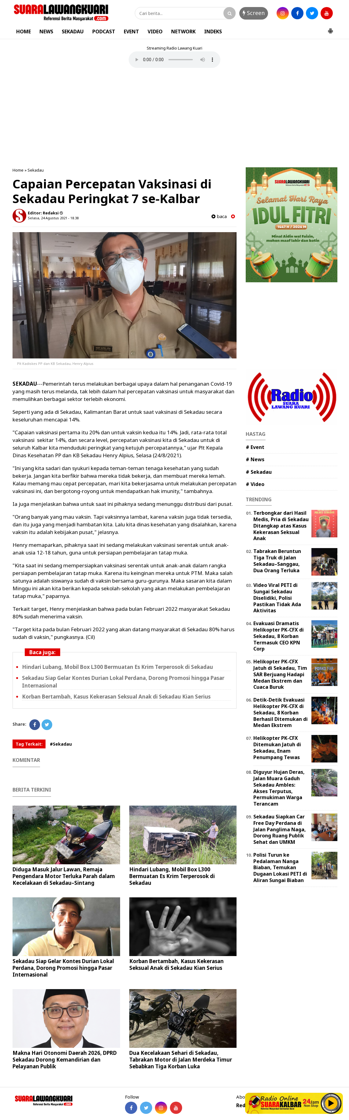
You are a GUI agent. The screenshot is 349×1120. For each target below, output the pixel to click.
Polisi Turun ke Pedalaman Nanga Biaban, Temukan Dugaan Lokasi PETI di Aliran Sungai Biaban (280, 867)
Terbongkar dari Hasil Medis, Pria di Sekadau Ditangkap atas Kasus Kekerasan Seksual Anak (281, 526)
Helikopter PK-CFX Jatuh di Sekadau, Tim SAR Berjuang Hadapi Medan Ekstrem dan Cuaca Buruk (280, 674)
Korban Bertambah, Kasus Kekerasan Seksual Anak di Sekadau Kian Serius (116, 696)
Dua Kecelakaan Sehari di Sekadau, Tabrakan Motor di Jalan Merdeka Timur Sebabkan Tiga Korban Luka (180, 1059)
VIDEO (155, 31)
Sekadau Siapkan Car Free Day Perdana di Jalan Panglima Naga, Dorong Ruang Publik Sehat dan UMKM (279, 829)
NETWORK (183, 31)
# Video (255, 484)
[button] (330, 28)
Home (18, 170)
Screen (254, 13)
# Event (255, 447)
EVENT (131, 31)
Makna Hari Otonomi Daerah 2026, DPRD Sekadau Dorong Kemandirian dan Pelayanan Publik (65, 1059)
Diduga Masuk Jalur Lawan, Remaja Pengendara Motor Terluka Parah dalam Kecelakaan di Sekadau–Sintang (64, 876)
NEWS (46, 31)
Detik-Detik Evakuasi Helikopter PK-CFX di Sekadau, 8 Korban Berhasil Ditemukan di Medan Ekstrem (280, 712)
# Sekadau (259, 472)
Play (331, 1103)
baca (219, 216)
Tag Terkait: (29, 744)
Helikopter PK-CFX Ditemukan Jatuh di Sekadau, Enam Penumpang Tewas (277, 747)
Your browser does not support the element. (174, 59)
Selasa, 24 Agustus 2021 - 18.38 (53, 218)
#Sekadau (61, 744)
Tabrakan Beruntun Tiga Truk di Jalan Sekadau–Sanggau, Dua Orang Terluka (277, 560)
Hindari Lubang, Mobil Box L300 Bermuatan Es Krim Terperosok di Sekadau (117, 666)
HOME (23, 31)
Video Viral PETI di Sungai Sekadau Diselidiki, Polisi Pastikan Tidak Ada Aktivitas (277, 598)
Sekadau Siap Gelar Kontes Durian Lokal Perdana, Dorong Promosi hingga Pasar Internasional (63, 968)
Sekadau (36, 170)
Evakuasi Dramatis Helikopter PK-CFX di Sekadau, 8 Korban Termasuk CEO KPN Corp (278, 636)
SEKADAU (73, 31)
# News (255, 459)
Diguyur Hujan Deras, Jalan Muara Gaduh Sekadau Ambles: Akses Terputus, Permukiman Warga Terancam (279, 788)
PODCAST (103, 31)
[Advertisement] (174, 118)
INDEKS (213, 31)
